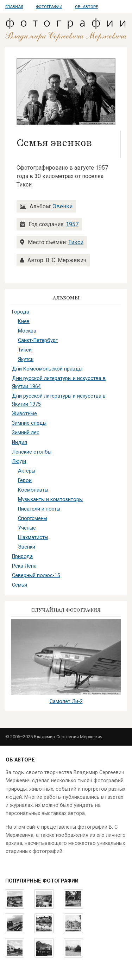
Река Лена (24, 566)
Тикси (75, 242)
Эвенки (62, 206)
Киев (24, 321)
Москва (27, 331)
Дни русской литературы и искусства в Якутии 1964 (59, 382)
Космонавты (33, 490)
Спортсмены (32, 518)
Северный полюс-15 (36, 575)
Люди (19, 461)
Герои (25, 480)
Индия (19, 442)
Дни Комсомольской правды (47, 369)
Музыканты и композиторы (50, 499)
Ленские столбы (31, 452)
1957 (72, 224)
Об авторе (86, 7)
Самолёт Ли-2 (66, 701)
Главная (14, 7)
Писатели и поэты (39, 509)
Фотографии (49, 7)
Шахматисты (33, 537)
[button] (66, 91)
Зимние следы (29, 423)
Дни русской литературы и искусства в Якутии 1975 (59, 400)
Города (20, 312)
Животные (24, 414)
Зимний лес (25, 433)
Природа (22, 556)
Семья (19, 585)
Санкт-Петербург (38, 340)
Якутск (25, 359)
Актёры (26, 471)
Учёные (27, 528)
